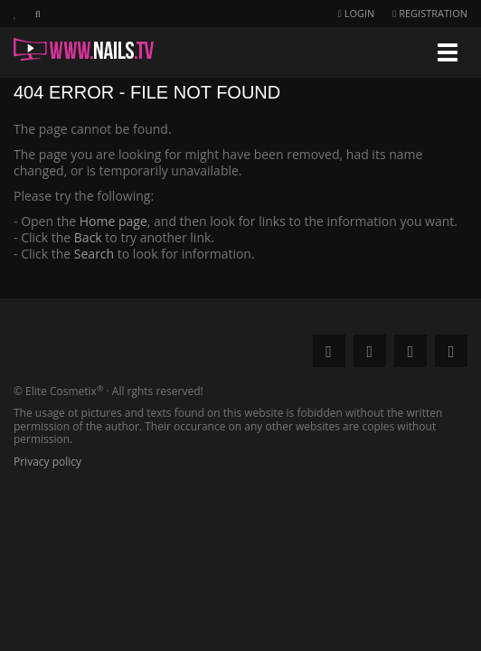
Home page (113, 221)
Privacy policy (47, 461)
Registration (429, 13)
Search (94, 253)
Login (356, 13)
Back (88, 237)
